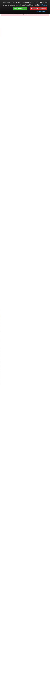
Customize (41, 12)
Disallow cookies (38, 8)
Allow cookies (20, 8)
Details (44, 5)
